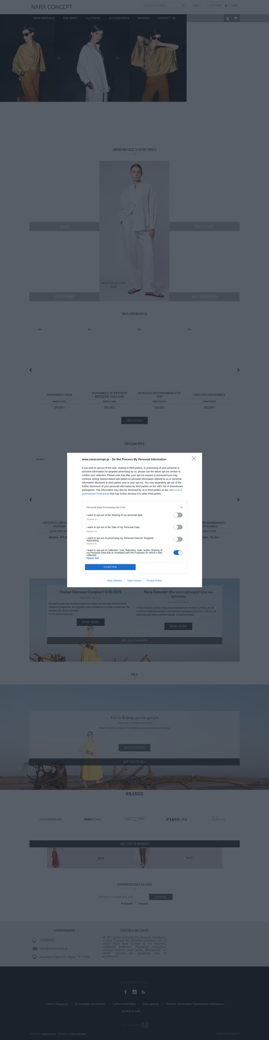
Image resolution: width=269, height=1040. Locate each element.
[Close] (195, 459)
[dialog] (134, 520)
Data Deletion (114, 580)
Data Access (134, 580)
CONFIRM (110, 567)
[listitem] (135, 507)
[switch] (178, 515)
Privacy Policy (154, 580)
